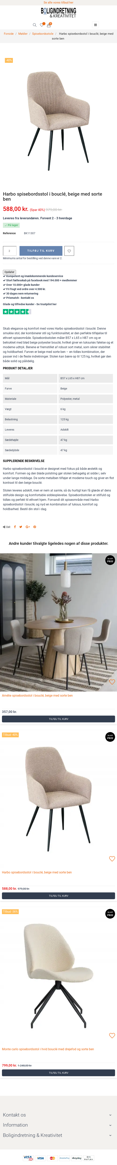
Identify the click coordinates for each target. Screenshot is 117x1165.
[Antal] (10, 251)
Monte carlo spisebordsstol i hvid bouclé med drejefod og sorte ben (48, 1049)
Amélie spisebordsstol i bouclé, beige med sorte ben (37, 695)
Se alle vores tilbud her (58, 2)
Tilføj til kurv (41, 250)
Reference (9, 233)
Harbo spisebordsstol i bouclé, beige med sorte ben (37, 872)
